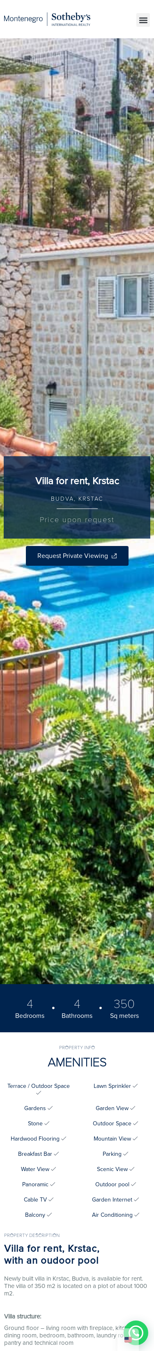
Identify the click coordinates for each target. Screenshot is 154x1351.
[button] (143, 20)
